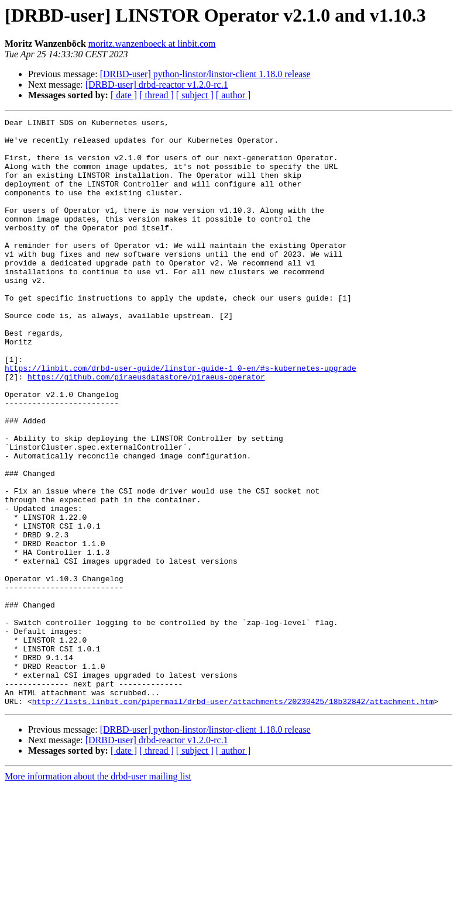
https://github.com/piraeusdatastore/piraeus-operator (146, 429)
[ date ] (124, 95)
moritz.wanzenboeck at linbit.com (152, 44)
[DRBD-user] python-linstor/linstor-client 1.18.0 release (205, 74)
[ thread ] (156, 95)
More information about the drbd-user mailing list (98, 894)
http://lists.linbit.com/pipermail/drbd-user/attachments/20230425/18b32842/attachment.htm (233, 818)
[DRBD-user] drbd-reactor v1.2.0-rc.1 (156, 84)
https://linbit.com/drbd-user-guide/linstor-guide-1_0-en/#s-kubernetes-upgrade (180, 418)
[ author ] (233, 95)
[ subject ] (195, 95)
